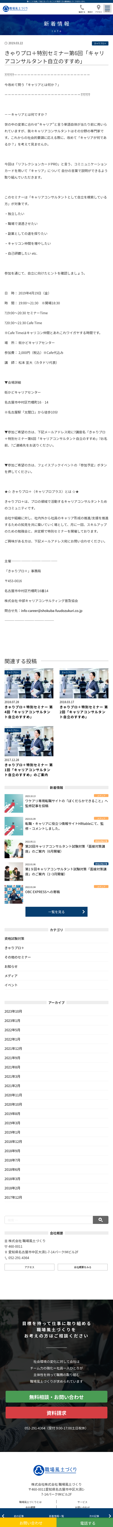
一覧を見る (56, 911)
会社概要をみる (82, 1267)
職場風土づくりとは (30, 1502)
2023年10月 (13, 1011)
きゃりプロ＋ (14, 947)
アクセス (29, 1267)
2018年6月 (12, 1169)
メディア (11, 975)
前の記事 (19, 1516)
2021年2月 (12, 1085)
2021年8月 (12, 1067)
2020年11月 (13, 1094)
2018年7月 (12, 1160)
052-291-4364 (35, 1427)
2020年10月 (13, 1104)
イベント (11, 984)
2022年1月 (12, 1039)
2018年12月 (13, 1141)
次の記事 (94, 1516)
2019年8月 (12, 1113)
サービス (83, 1502)
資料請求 (56, 1412)
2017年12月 (13, 1197)
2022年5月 (12, 1029)
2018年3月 (12, 1178)
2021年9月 (12, 1057)
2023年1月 (12, 1020)
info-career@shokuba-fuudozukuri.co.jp (51, 610)
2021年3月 (12, 1076)
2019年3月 (12, 1122)
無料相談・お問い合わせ (56, 1396)
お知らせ (11, 966)
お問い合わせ (82, 1507)
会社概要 (30, 1507)
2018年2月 (12, 1187)
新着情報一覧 (56, 1516)
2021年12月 (13, 1048)
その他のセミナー (18, 957)
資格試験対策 (14, 938)
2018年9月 (12, 1150)
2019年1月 (12, 1132)
